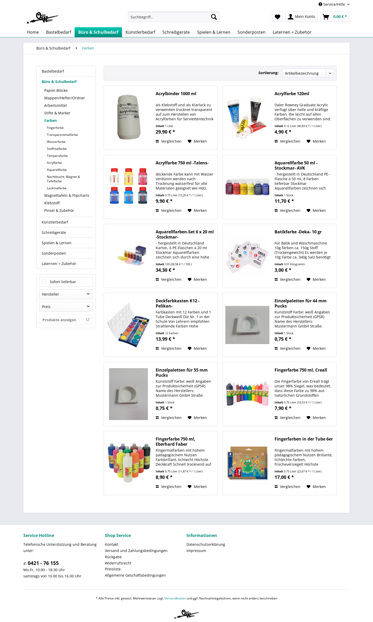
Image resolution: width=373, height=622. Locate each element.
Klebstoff (52, 202)
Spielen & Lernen (56, 242)
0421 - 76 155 (42, 563)
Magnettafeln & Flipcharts (66, 195)
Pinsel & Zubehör (59, 210)
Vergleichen (169, 141)
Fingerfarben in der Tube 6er (304, 439)
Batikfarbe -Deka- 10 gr (298, 232)
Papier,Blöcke (56, 90)
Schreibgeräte (54, 232)
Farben (50, 120)
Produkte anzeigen (66, 319)
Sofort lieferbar (63, 281)
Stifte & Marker (57, 112)
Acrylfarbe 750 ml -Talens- (182, 163)
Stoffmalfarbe (57, 148)
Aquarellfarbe (57, 169)
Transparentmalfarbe (62, 134)
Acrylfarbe (54, 162)
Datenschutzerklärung (206, 544)
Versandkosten (175, 598)
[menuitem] (173, 17)
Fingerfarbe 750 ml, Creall (301, 370)
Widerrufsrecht (118, 563)
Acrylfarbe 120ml (292, 93)
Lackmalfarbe (57, 188)
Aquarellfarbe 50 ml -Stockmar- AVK (296, 165)
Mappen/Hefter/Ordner (64, 97)
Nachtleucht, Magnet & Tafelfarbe (63, 178)
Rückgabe (113, 556)
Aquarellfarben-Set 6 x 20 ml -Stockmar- (185, 234)
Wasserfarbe (56, 141)
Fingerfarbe (55, 127)
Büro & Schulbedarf (59, 81)
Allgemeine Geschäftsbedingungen (135, 575)
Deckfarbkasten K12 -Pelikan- (177, 303)
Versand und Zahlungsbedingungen (136, 550)
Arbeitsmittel (55, 105)
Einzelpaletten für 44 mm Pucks (301, 303)
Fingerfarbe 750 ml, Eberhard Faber (175, 441)
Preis (46, 306)
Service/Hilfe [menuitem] (332, 4)
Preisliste (113, 569)
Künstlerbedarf (55, 222)
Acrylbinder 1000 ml (176, 93)
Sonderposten (54, 253)
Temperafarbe (57, 155)
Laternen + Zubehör (59, 263)
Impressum (196, 550)
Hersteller (50, 294)
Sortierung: (268, 72)
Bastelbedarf (53, 71)
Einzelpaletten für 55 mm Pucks (182, 372)
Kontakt (111, 544)
